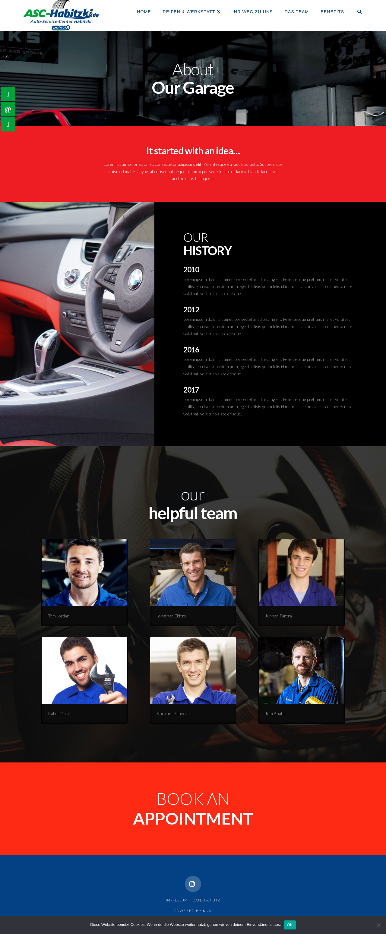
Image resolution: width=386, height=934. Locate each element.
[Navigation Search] (356, 12)
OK (290, 925)
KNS (207, 911)
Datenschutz (206, 900)
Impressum (177, 900)
